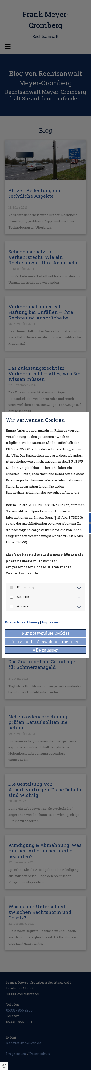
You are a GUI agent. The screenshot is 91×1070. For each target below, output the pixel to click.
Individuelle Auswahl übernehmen (45, 641)
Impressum (51, 622)
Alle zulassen (46, 650)
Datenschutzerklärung (22, 622)
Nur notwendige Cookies (45, 633)
